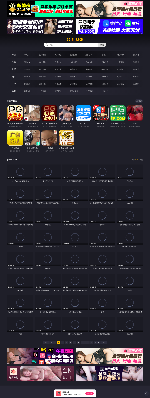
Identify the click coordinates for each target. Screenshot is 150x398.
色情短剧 (104, 91)
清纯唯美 (104, 76)
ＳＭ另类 (136, 62)
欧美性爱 (73, 69)
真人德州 (42, 55)
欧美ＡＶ (58, 62)
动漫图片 (73, 76)
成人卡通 (58, 69)
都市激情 (27, 84)
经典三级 (104, 69)
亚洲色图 (42, 76)
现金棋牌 (120, 55)
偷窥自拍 (27, 76)
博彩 (14, 54)
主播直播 (120, 62)
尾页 (103, 342)
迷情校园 (89, 84)
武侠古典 (73, 84)
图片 (14, 76)
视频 (14, 62)
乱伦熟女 (120, 69)
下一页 (97, 342)
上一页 (53, 342)
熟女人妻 (89, 62)
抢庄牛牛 (136, 55)
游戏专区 (73, 55)
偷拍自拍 (42, 69)
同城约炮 (27, 91)
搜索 (102, 45)
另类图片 (136, 76)
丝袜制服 (104, 62)
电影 (14, 69)
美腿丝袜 (89, 76)
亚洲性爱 (27, 69)
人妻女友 (58, 84)
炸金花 (104, 55)
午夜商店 (42, 91)
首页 (46, 342)
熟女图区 (120, 76)
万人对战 (58, 55)
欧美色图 (58, 76)
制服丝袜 (89, 69)
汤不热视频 (73, 91)
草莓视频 (58, 91)
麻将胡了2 (89, 55)
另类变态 (136, 69)
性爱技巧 (136, 84)
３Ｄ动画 (73, 62)
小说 (14, 83)
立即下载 (89, 393)
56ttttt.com (75, 39)
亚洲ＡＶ (27, 62)
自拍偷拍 (42, 62)
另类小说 (104, 84)
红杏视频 (89, 91)
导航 (14, 91)
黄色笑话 (120, 84)
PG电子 (27, 55)
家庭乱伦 (42, 84)
